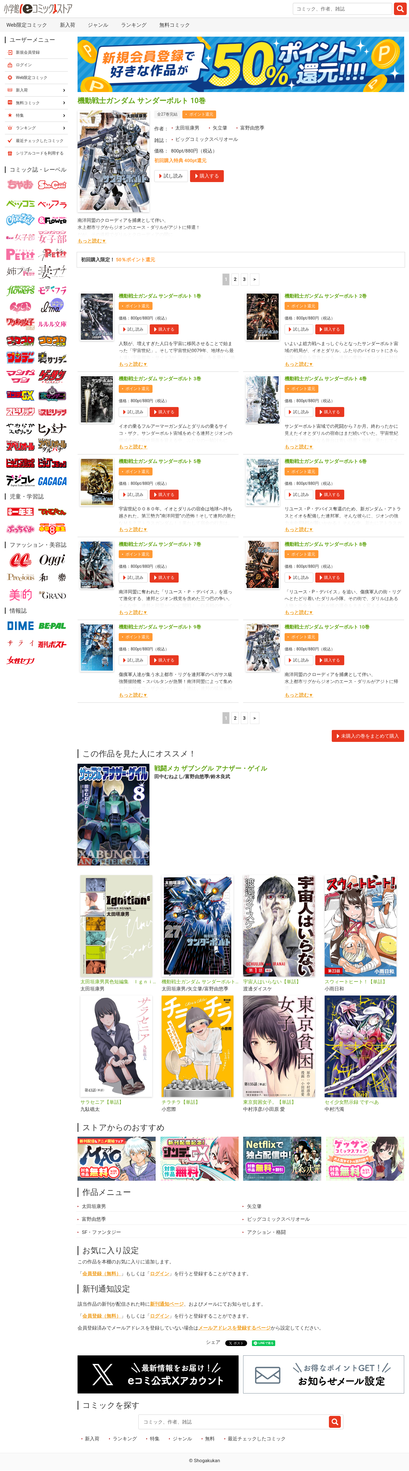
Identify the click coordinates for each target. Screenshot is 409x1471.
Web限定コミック (26, 25)
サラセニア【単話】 (102, 1102)
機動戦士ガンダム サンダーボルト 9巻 (160, 627)
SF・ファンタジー (101, 1232)
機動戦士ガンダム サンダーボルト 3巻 (160, 378)
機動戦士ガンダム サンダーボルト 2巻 (326, 296)
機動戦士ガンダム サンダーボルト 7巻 (160, 544)
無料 (210, 1438)
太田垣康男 (187, 128)
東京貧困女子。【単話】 (269, 1102)
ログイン (159, 1273)
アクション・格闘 (266, 1232)
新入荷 (67, 25)
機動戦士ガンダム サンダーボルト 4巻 (326, 378)
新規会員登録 (28, 52)
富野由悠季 (252, 128)
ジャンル (98, 25)
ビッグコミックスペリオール (206, 139)
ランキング (134, 25)
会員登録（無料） (101, 1273)
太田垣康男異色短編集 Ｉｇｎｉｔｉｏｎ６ (118, 981)
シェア (213, 1342)
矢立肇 (220, 128)
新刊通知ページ (167, 1304)
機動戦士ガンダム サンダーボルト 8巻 (326, 544)
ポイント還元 (201, 114)
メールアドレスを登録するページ (234, 1328)
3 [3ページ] (244, 279)
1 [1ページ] (226, 279)
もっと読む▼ (92, 241)
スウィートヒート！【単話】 (356, 981)
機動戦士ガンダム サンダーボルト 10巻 (327, 627)
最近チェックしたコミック (257, 1438)
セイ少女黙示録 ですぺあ (352, 1102)
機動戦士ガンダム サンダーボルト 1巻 (160, 296)
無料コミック (174, 25)
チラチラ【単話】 (181, 1102)
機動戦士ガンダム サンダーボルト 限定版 (200, 981)
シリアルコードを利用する (40, 153)
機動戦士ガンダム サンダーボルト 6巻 (326, 461)
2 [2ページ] (235, 279)
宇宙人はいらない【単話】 (272, 981)
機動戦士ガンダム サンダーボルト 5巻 (160, 461)
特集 (155, 1438)
